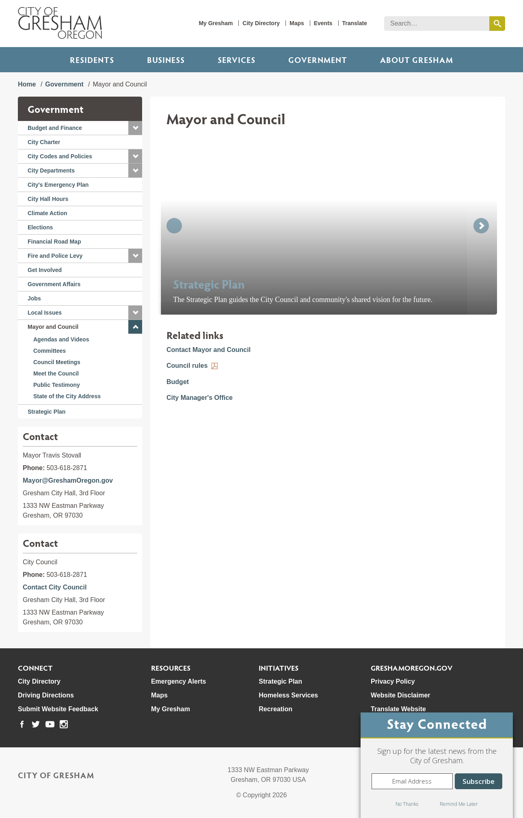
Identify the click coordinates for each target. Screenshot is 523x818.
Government (317, 59)
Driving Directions (46, 695)
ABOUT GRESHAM (416, 59)
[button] (135, 128)
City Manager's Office (199, 397)
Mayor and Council (53, 327)
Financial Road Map (54, 241)
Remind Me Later (459, 804)
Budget (177, 381)
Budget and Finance (55, 128)
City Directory (261, 23)
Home (27, 84)
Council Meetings (56, 362)
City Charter (44, 142)
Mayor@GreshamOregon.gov (68, 480)
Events (323, 23)
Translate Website (398, 709)
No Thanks (406, 804)
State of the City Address (67, 396)
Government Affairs (54, 284)
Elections (40, 227)
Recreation (275, 709)
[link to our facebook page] (22, 724)
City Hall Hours (48, 199)
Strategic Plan (46, 411)
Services (236, 59)
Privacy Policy (393, 681)
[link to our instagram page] (64, 724)
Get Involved (45, 270)
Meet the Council (56, 373)
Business (166, 59)
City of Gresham (56, 775)
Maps (297, 23)
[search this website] (497, 23)
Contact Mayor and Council (208, 349)
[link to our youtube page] (50, 724)
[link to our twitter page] (36, 724)
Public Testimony (56, 385)
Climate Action (47, 213)
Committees (49, 350)
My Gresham (216, 23)
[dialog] (437, 765)
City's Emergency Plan (58, 184)
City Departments (51, 170)
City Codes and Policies (60, 156)
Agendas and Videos (61, 339)
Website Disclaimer (400, 695)
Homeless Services (288, 695)
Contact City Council (54, 587)
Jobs (34, 298)
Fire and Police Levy (55, 256)
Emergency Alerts (178, 681)
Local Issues (45, 312)
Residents (92, 59)
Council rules (186, 365)
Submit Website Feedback (58, 709)
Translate (354, 23)
